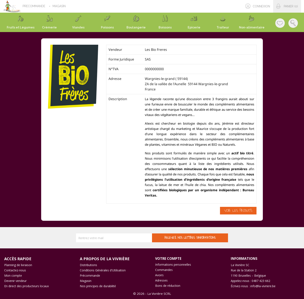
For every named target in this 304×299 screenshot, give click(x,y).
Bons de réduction (167, 286)
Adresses (161, 280)
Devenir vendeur (15, 281)
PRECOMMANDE (34, 6)
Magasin (85, 281)
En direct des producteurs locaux (26, 286)
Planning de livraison (18, 265)
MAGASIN (59, 6)
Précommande (90, 275)
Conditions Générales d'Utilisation (103, 270)
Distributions (88, 265)
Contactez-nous (15, 270)
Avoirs (159, 275)
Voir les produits (238, 210)
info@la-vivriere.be (263, 286)
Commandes (164, 270)
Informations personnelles (173, 265)
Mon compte (13, 275)
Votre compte (168, 258)
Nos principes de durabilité (98, 286)
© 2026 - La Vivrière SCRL (152, 293)
